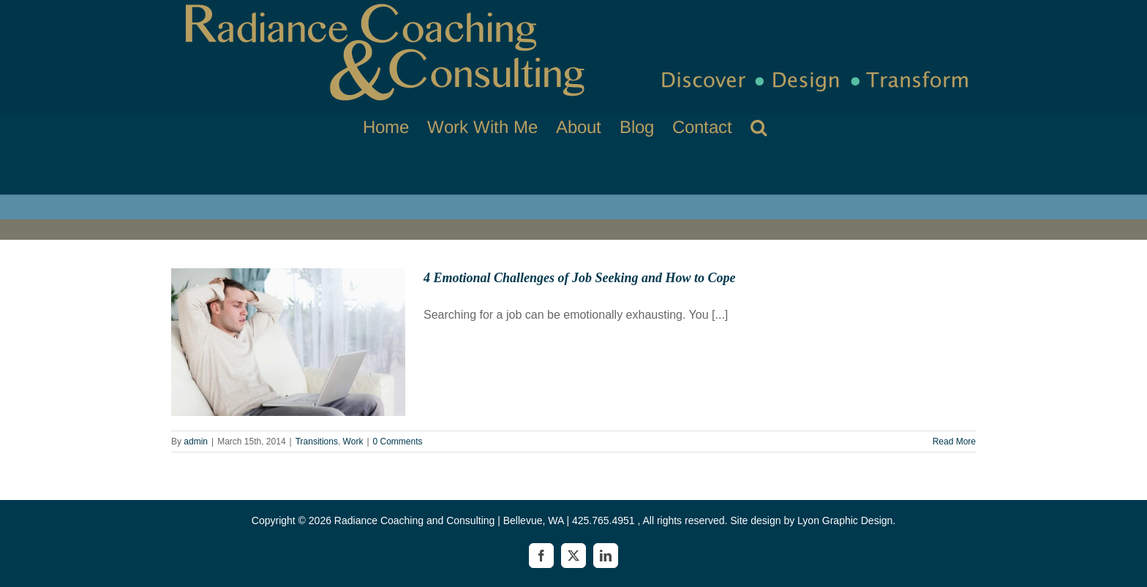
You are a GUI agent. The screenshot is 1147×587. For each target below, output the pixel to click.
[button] (759, 127)
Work (353, 441)
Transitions (317, 441)
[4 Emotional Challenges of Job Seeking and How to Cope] (288, 342)
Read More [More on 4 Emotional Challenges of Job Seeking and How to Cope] (954, 441)
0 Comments (398, 441)
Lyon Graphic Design (844, 520)
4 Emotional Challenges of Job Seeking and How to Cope (580, 277)
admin (196, 441)
